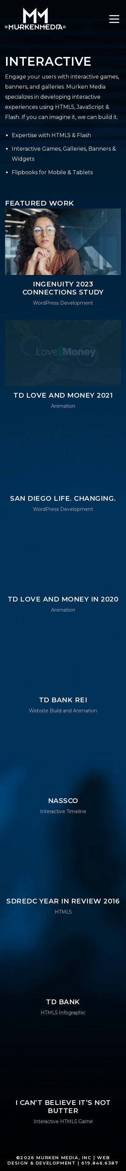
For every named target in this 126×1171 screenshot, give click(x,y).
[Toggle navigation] (114, 20)
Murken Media (35, 18)
